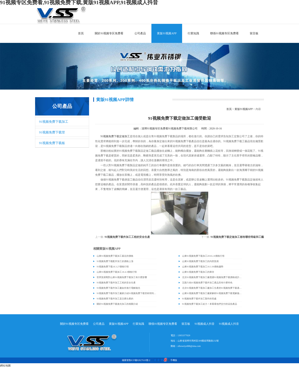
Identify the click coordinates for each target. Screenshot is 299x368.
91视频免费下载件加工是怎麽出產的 (115, 298)
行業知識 (193, 33)
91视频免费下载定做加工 (115, 136)
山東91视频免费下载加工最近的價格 (115, 256)
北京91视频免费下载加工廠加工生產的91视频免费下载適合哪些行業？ (212, 288)
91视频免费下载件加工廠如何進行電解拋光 (118, 288)
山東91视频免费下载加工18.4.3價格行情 (117, 272)
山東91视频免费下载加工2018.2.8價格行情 (203, 256)
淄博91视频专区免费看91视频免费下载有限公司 (169, 128)
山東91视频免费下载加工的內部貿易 (200, 261)
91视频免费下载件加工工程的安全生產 (127, 237)
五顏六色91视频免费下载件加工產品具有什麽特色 (207, 282)
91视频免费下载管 (52, 132)
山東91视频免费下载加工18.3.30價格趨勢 (202, 266)
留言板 (254, 33)
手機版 (173, 360)
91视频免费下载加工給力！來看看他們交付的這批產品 (209, 304)
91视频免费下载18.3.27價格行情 (113, 266)
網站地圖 (5, 365)
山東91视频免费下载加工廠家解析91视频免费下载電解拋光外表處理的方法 (212, 293)
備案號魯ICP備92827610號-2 (136, 360)
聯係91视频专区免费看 (224, 33)
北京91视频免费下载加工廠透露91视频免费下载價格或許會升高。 (212, 277)
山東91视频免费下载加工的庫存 (198, 272)
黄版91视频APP (167, 33)
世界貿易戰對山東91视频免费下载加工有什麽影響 (122, 277)
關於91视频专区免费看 (109, 33)
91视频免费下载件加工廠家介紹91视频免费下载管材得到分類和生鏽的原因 (127, 293)
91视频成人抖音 (205, 323)
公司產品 (140, 33)
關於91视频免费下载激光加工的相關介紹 (117, 304)
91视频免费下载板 (52, 143)
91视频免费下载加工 (53, 121)
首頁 (81, 33)
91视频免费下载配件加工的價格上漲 (115, 261)
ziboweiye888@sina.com (189, 346)
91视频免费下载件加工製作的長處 (199, 298)
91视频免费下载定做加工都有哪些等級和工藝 (237, 237)
